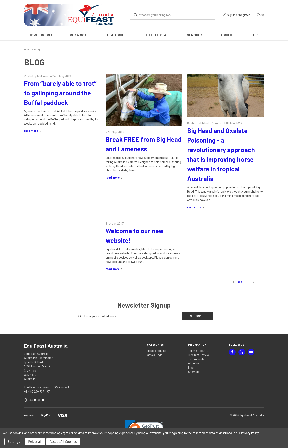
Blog (255, 35)
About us (227, 35)
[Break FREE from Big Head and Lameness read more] (114, 177)
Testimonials (193, 35)
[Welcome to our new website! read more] (114, 269)
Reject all (35, 441)
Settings (14, 441)
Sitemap (193, 371)
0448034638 (36, 400)
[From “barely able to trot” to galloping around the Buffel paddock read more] (33, 130)
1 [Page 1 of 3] (247, 282)
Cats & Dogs (78, 35)
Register (244, 15)
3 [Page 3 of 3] (260, 282)
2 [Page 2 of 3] (254, 282)
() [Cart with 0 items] (260, 15)
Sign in (231, 15)
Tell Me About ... (115, 35)
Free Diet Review (155, 35)
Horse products (41, 35)
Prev (237, 282)
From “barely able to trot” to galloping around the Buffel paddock (60, 92)
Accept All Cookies (63, 441)
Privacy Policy (250, 433)
